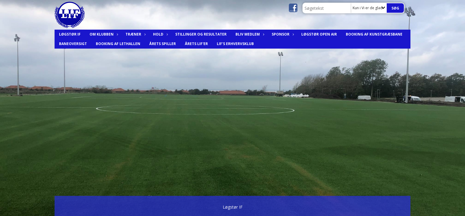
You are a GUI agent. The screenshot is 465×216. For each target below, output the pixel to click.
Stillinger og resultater (201, 34)
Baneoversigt (73, 43)
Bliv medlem (249, 34)
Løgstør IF (70, 34)
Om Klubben (103, 34)
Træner (134, 34)
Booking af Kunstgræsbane (374, 34)
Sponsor (282, 34)
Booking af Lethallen (118, 43)
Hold (159, 34)
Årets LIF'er (196, 43)
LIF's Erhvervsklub (235, 43)
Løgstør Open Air (319, 34)
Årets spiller (162, 43)
